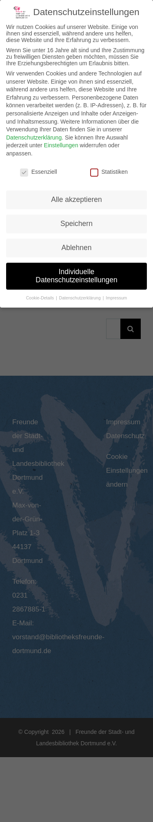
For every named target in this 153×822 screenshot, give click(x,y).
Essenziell (38, 169)
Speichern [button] (76, 221)
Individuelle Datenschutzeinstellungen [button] (76, 273)
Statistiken (109, 169)
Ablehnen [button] (77, 245)
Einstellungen (61, 143)
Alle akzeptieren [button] (76, 197)
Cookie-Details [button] (40, 295)
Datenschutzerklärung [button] (80, 295)
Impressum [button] (116, 295)
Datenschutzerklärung (34, 135)
